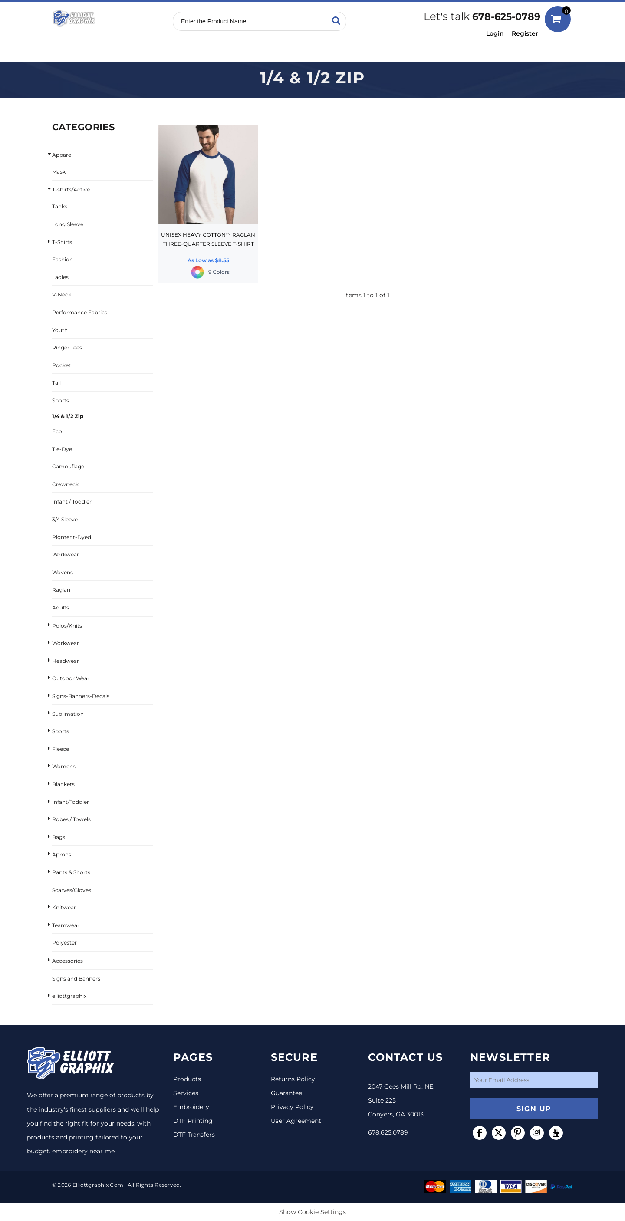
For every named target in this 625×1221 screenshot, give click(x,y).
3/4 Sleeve (65, 519)
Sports (60, 400)
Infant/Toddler (70, 802)
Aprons (61, 854)
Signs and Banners (76, 978)
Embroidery (191, 1107)
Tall (56, 382)
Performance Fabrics (79, 312)
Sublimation (68, 714)
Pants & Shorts (71, 872)
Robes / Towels (71, 819)
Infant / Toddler (72, 501)
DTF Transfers (194, 1135)
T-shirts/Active (71, 189)
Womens (64, 766)
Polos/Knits (67, 625)
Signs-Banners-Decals (80, 696)
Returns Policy (293, 1079)
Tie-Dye (62, 449)
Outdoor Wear (70, 678)
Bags (58, 837)
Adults (60, 607)
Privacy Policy (292, 1107)
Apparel (62, 154)
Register (525, 33)
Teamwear (65, 925)
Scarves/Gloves (71, 890)
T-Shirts (62, 242)
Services (185, 1093)
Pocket (61, 365)
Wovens (62, 572)
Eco (57, 431)
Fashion (62, 259)
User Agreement (296, 1121)
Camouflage (68, 466)
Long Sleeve (67, 224)
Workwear (65, 554)
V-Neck (61, 294)
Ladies (60, 277)
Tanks (59, 206)
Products (187, 1079)
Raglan (61, 589)
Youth (60, 330)
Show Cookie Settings (312, 1212)
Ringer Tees (67, 347)
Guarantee (286, 1093)
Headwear (65, 661)
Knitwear (64, 907)
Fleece (60, 749)
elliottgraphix (69, 996)
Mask (59, 171)
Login (495, 33)
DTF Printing (193, 1121)
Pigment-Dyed (71, 537)
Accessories (67, 961)
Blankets (63, 784)
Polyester (64, 942)
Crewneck (65, 484)
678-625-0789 (506, 17)
